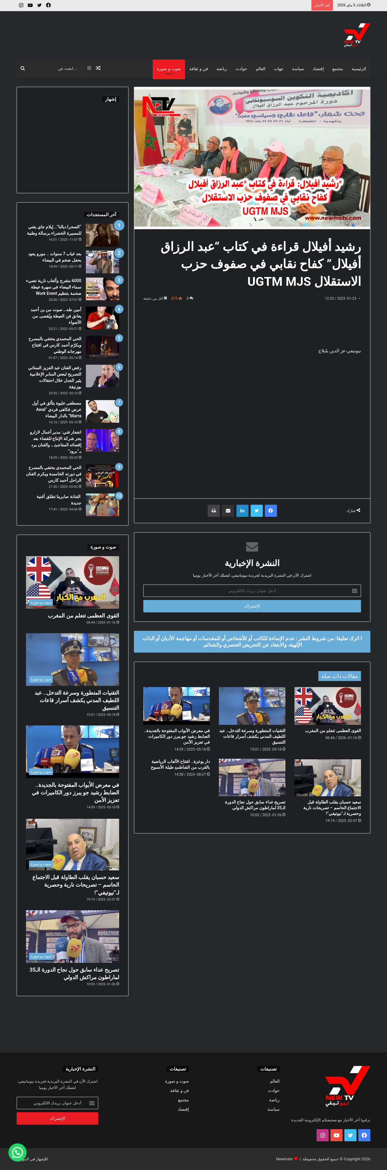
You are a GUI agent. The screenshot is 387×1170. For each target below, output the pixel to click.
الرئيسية (359, 68)
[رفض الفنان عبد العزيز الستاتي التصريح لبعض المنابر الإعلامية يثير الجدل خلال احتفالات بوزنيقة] (102, 376)
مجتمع (337, 68)
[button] (17, 1152)
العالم (260, 68)
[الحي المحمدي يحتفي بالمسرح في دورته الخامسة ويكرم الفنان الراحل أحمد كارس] (102, 475)
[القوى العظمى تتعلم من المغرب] (327, 706)
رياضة (221, 68)
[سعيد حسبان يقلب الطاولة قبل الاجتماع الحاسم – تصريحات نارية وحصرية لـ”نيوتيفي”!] (327, 777)
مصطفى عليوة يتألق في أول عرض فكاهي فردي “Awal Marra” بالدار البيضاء (56, 409)
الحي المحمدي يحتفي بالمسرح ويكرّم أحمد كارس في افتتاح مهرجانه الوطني (54, 345)
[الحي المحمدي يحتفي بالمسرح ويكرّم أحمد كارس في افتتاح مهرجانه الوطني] (102, 347)
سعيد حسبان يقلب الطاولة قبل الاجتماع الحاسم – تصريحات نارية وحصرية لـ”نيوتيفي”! (332, 808)
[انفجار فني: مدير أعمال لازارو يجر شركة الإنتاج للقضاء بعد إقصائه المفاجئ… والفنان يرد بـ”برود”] (102, 440)
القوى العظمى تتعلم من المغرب (333, 730)
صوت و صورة (169, 68)
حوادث (241, 68)
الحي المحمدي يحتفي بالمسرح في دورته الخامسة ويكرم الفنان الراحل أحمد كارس (53, 474)
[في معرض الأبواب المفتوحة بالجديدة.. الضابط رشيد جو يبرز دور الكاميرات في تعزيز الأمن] (176, 706)
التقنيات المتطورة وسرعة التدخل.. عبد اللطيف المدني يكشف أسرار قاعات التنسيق (252, 736)
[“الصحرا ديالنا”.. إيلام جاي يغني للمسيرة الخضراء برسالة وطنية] (102, 235)
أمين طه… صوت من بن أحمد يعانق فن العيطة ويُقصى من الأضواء (56, 316)
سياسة (298, 68)
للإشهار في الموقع (33, 1159)
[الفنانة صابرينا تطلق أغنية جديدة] (102, 505)
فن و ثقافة (198, 68)
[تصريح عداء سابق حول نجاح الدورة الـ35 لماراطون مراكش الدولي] (252, 777)
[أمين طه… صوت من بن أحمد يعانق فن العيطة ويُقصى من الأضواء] (102, 318)
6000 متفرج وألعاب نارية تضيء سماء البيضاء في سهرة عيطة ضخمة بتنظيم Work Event (53, 287)
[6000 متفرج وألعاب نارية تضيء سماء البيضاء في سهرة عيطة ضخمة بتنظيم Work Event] (102, 289)
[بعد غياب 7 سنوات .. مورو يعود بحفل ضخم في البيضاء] (102, 262)
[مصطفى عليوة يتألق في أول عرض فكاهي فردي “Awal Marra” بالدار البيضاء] (102, 411)
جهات (279, 68)
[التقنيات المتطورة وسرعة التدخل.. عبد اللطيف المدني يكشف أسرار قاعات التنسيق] (252, 706)
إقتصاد (318, 68)
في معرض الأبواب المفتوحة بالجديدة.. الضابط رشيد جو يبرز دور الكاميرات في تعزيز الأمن (177, 736)
